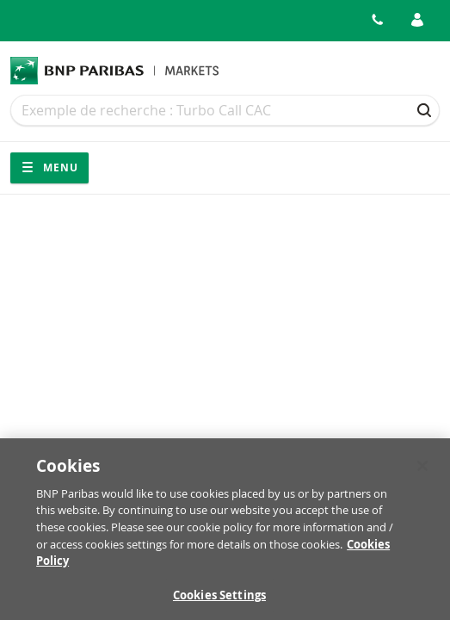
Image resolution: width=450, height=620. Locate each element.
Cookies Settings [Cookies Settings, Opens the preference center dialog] (219, 598)
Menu (49, 167)
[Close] (422, 469)
